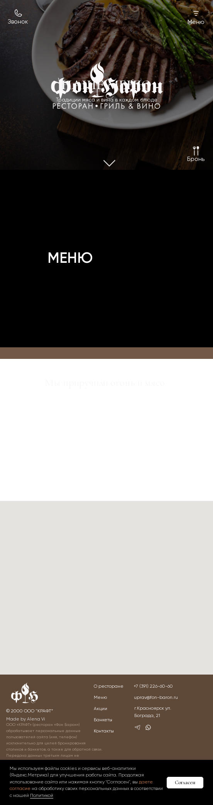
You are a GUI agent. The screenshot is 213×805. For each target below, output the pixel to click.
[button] (195, 159)
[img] (107, 85)
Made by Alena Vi (25, 719)
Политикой (41, 795)
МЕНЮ (70, 259)
